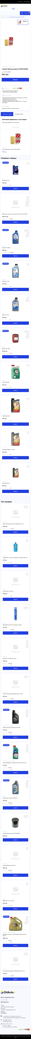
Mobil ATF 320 (5, 281)
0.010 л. (26, 507)
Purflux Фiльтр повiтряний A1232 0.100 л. (13, 694)
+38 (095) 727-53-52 (7, 1020)
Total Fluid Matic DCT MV (8, 449)
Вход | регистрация (23, 1)
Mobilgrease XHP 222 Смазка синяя (12, 625)
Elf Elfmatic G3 (5, 180)
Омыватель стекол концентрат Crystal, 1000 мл (15, 557)
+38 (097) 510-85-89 (7, 1021)
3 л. (27, 713)
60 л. (27, 202)
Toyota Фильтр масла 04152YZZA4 (11, 149)
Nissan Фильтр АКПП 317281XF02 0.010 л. (13, 524)
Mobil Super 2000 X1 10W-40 (10, 798)
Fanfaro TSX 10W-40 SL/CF (9, 658)
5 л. (28, 199)
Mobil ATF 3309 (6, 247)
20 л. (27, 236)
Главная (3, 17)
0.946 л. (27, 230)
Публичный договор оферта (7, 1006)
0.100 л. (26, 676)
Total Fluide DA (6, 416)
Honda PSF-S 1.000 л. (8, 591)
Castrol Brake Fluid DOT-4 (9, 865)
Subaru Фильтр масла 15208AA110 (11, 833)
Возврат (3, 1011)
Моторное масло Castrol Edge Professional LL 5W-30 (15, 935)
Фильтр (6, 17)
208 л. (27, 205)
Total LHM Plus (6, 382)
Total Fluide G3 (6, 483)
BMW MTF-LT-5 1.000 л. (8, 900)
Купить (15, 80)
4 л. (27, 644)
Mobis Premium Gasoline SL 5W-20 (11, 727)
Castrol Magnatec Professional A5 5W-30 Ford (14, 762)
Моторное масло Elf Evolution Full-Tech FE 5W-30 (14, 214)
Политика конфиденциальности (8, 1009)
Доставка (3, 1008)
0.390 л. (26, 607)
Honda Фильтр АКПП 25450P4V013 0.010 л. (14, 971)
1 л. (28, 163)
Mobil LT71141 (5, 315)
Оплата (2, 1005)
